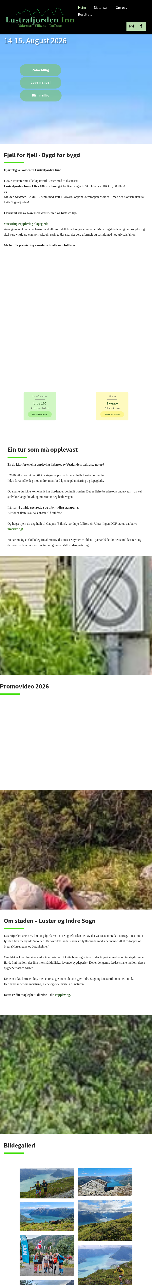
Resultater (86, 14)
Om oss (121, 7)
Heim (82, 7)
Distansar (101, 7)
